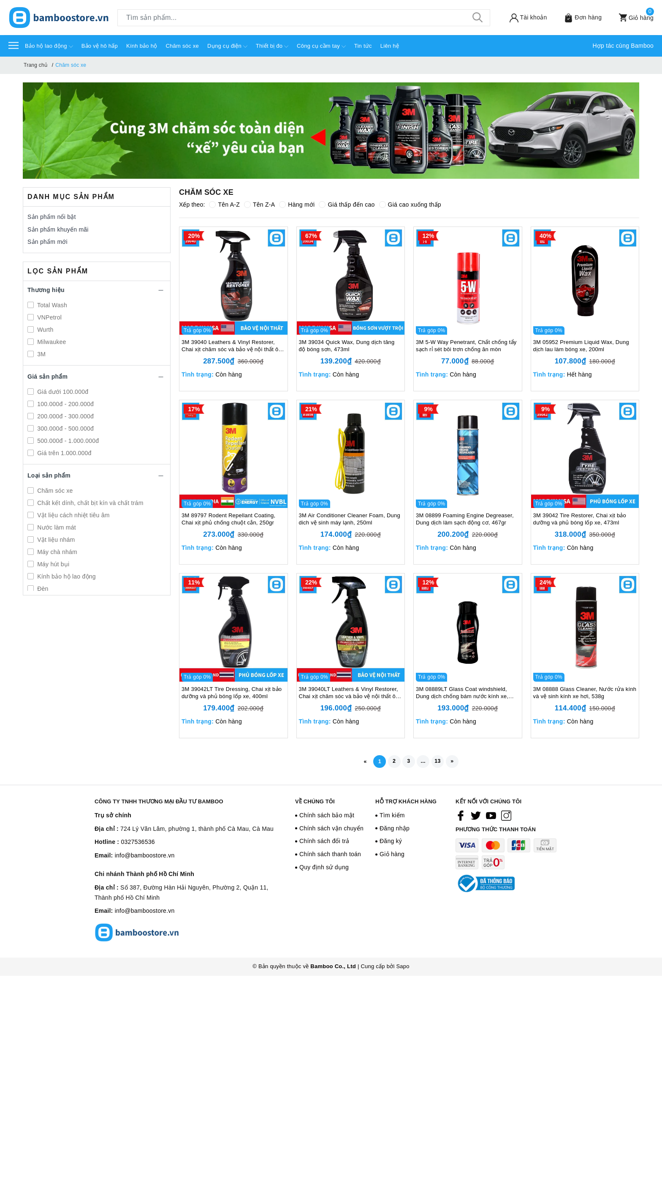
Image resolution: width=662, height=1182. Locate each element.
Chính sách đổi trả (324, 844)
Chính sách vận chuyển (331, 830)
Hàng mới (297, 204)
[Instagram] (506, 818)
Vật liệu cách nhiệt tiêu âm (72, 515)
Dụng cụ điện (227, 46)
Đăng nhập (395, 830)
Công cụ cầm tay (321, 46)
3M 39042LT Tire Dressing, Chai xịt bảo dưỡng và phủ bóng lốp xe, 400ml (232, 692)
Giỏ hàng (392, 856)
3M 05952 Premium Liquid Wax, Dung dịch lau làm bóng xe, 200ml (581, 345)
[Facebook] (461, 818)
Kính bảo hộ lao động (65, 576)
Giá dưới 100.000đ (61, 391)
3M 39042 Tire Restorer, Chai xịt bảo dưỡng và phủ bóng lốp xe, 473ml (580, 519)
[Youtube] (491, 818)
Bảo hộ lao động (49, 46)
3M (40, 354)
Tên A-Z (224, 204)
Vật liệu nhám (55, 539)
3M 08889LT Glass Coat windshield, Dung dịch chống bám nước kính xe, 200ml (462, 693)
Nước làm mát (55, 527)
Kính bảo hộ (141, 46)
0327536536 (138, 844)
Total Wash (51, 305)
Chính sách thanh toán (330, 856)
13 (443, 762)
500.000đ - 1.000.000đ (67, 440)
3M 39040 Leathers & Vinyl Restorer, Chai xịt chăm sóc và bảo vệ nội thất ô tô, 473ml (230, 346)
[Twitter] (476, 818)
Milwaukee (50, 341)
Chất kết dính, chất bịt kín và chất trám (89, 503)
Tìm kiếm (392, 817)
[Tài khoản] (523, 17)
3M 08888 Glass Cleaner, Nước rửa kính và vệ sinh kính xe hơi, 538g (585, 692)
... (426, 762)
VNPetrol (48, 317)
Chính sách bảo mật (326, 817)
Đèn (42, 588)
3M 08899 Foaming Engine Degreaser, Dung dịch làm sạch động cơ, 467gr (465, 519)
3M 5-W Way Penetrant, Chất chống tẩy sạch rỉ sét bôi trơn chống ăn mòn (466, 345)
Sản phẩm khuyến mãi (58, 229)
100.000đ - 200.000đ (64, 404)
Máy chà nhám (56, 552)
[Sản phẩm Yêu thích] (577, 17)
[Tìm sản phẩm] (303, 17)
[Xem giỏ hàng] (631, 17)
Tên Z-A (259, 204)
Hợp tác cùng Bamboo (623, 45)
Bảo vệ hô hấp (99, 46)
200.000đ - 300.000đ (64, 416)
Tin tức (363, 46)
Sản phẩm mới (47, 241)
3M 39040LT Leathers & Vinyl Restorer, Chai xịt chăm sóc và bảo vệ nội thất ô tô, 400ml (348, 693)
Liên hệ (389, 46)
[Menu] (13, 45)
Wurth (44, 329)
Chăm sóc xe (182, 46)
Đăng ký (391, 844)
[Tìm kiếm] (477, 17)
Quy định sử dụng (324, 869)
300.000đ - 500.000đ (64, 428)
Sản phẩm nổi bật (51, 216)
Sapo (402, 966)
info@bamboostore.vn (145, 857)
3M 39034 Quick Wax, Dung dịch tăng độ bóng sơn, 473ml (347, 345)
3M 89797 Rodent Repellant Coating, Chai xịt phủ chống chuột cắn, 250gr (228, 519)
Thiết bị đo (272, 46)
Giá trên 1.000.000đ (63, 453)
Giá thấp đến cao (346, 204)
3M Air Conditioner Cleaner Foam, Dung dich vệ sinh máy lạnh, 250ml (349, 519)
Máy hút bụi (52, 564)
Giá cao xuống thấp (410, 204)
